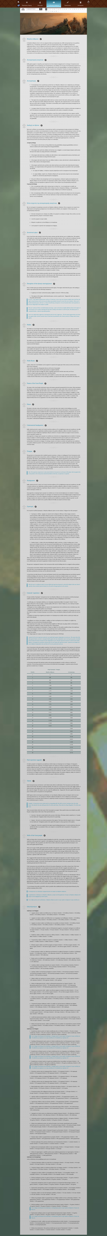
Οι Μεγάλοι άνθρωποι (54, 4)
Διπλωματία (80, 4)
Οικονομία (40, 4)
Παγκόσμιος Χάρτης (27, 4)
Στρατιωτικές (67, 4)
